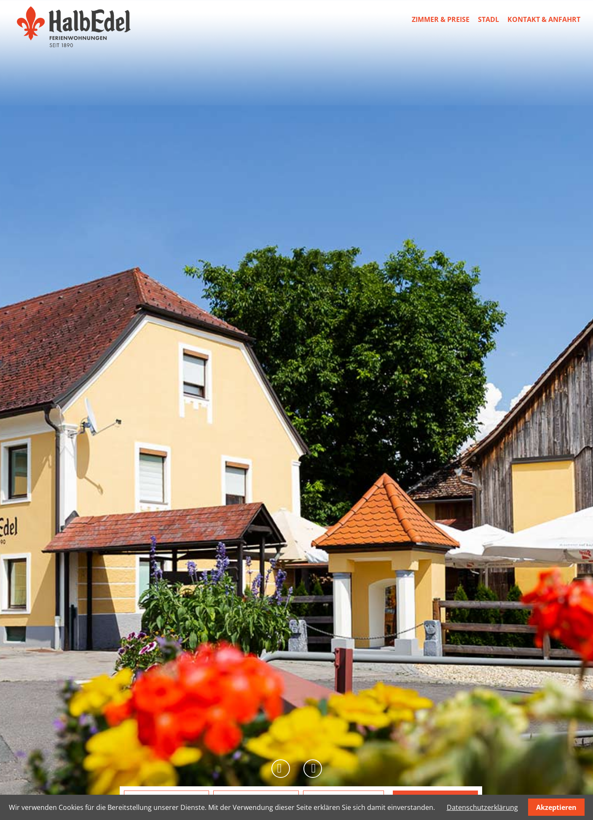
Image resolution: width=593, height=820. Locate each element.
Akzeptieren (556, 807)
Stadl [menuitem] (488, 19)
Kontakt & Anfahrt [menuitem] (543, 19)
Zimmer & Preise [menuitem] (441, 19)
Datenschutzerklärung (482, 807)
